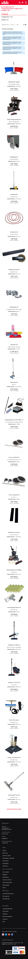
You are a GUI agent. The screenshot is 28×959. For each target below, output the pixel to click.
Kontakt (4, 850)
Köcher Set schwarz (14, 720)
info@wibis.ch (5, 838)
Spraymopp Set (14, 382)
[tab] (14, 13)
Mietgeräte (5, 874)
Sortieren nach (5, 24)
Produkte (4, 14)
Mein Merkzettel (6, 898)
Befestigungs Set (14, 307)
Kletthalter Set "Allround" (14, 645)
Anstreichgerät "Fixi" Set (14, 795)
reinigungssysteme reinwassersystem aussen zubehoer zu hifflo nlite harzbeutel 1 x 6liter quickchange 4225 (12, 43)
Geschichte (5, 866)
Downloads (5, 914)
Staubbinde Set (14, 194)
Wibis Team (5, 853)
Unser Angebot (6, 872)
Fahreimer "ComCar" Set (14, 682)
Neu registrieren (6, 896)
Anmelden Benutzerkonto (8, 893)
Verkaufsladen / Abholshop (8, 858)
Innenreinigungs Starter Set (14, 607)
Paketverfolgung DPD (7, 882)
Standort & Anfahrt (7, 855)
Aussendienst (6, 863)
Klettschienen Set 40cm (14, 532)
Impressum (5, 919)
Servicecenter (6, 860)
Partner (4, 887)
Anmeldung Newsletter (7, 908)
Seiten (5, 19)
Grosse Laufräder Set (14, 457)
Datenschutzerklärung (7, 916)
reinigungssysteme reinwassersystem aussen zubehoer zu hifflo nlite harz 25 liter (12, 52)
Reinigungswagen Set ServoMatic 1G (14, 420)
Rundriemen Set (14, 232)
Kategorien (7, 16)
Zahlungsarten (6, 877)
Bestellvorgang (6, 885)
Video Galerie (5, 911)
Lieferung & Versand (7, 879)
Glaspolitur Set (14, 344)
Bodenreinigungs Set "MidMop (14, 570)
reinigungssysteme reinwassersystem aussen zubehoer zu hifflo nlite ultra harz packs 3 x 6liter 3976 (13, 33)
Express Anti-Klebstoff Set (14, 757)
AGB (4, 921)
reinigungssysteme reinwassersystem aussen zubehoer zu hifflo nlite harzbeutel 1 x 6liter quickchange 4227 (12, 38)
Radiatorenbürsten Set (14, 269)
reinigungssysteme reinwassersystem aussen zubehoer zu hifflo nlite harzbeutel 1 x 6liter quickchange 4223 (12, 48)
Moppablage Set (14, 157)
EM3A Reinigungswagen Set (14, 119)
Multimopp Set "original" (14, 82)
